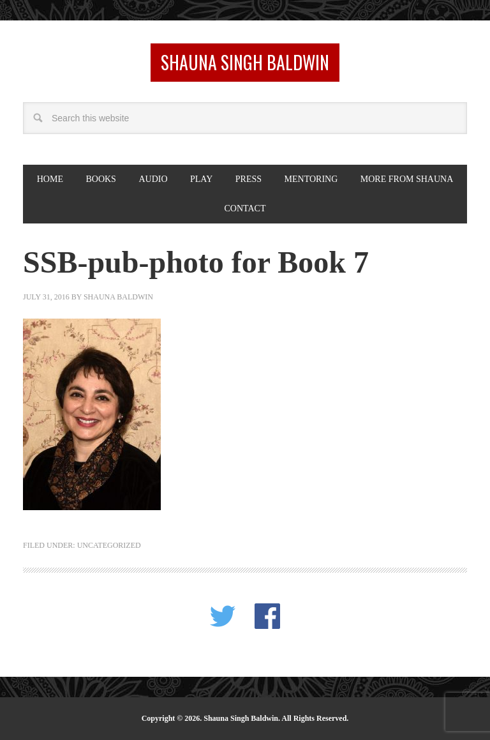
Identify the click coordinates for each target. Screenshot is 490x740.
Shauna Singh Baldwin (245, 62)
